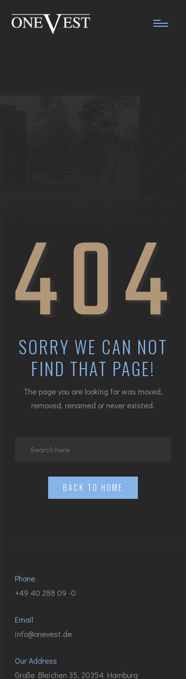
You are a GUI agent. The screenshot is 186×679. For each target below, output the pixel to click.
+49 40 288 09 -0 (45, 592)
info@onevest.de (43, 634)
